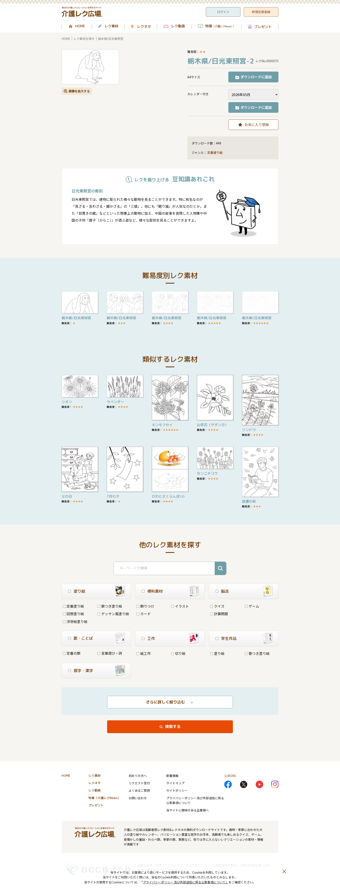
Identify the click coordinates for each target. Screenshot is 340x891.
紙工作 (143, 653)
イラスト (180, 606)
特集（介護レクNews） (104, 798)
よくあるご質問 (139, 790)
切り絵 (178, 653)
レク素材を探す (84, 38)
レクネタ (144, 26)
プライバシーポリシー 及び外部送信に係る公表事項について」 (186, 882)
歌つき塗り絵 (109, 606)
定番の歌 (71, 653)
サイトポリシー (177, 790)
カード (143, 613)
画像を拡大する (79, 91)
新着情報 (172, 775)
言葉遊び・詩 (109, 653)
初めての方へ (138, 775)
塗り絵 (217, 653)
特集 (220, 26)
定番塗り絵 (214, 152)
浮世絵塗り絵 (75, 621)
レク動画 (178, 26)
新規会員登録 (261, 12)
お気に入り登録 (257, 124)
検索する (173, 726)
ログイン (223, 12)
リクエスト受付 (139, 783)
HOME (80, 26)
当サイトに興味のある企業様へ (187, 810)
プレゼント (263, 26)
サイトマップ (175, 783)
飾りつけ (145, 606)
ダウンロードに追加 (256, 76)
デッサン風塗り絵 (113, 613)
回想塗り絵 (73, 613)
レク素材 (111, 26)
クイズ (217, 606)
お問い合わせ (138, 798)
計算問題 (219, 613)
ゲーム (252, 606)
